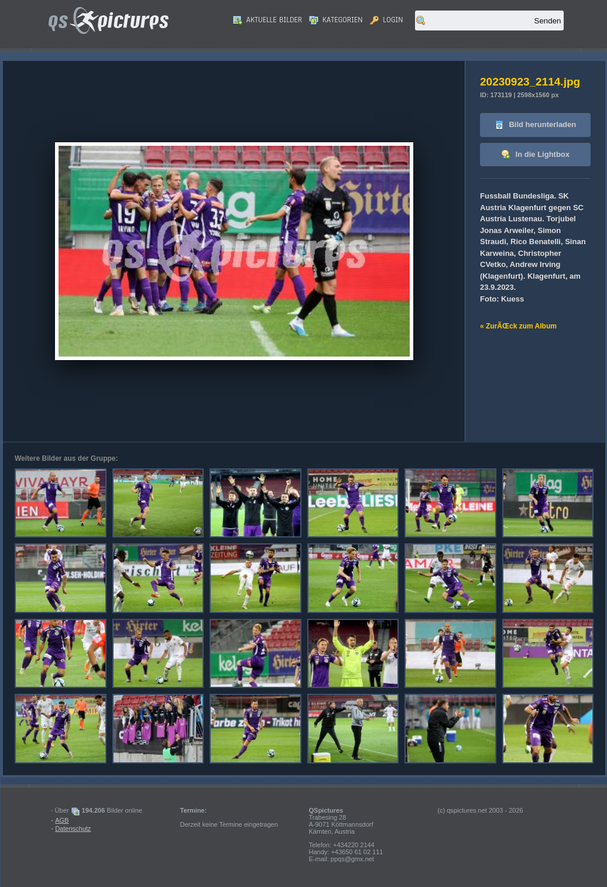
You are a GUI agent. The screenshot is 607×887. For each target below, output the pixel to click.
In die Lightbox (535, 155)
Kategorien (336, 20)
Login (386, 20)
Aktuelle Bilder (267, 20)
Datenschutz (73, 828)
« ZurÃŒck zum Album (518, 326)
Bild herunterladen (535, 125)
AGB (61, 820)
